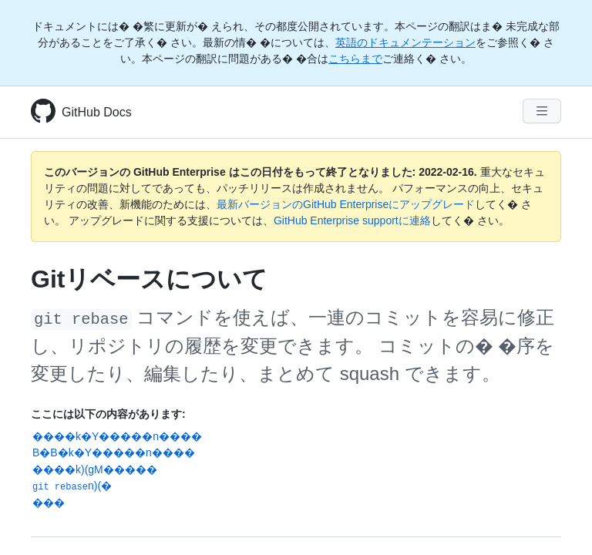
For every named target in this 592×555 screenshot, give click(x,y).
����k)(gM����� (94, 469)
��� (48, 502)
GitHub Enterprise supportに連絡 (352, 220)
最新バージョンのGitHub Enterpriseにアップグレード (346, 204)
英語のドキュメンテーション (405, 42)
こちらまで (355, 58)
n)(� (72, 486)
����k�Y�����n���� (117, 436)
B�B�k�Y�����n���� (113, 452)
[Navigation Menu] (542, 111)
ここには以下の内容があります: (108, 414)
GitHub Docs (97, 112)
